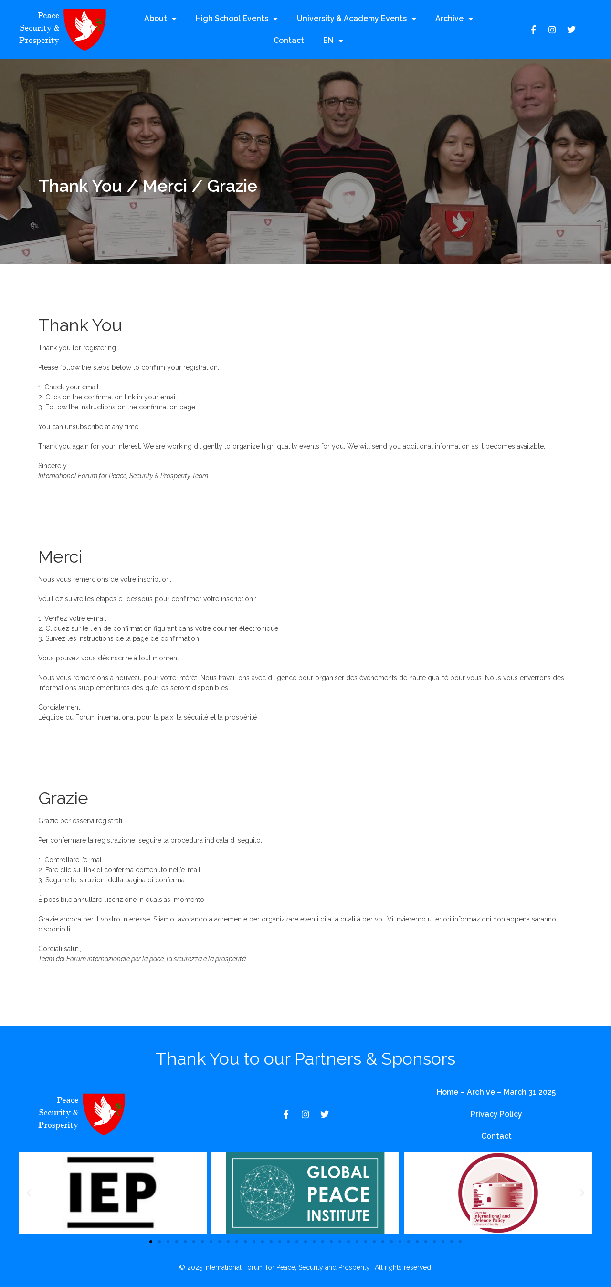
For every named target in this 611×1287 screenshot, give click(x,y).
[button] (28, 1193)
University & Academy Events (356, 18)
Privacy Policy (496, 1114)
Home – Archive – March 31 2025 (496, 1092)
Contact (289, 40)
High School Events (237, 18)
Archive (454, 18)
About (160, 18)
